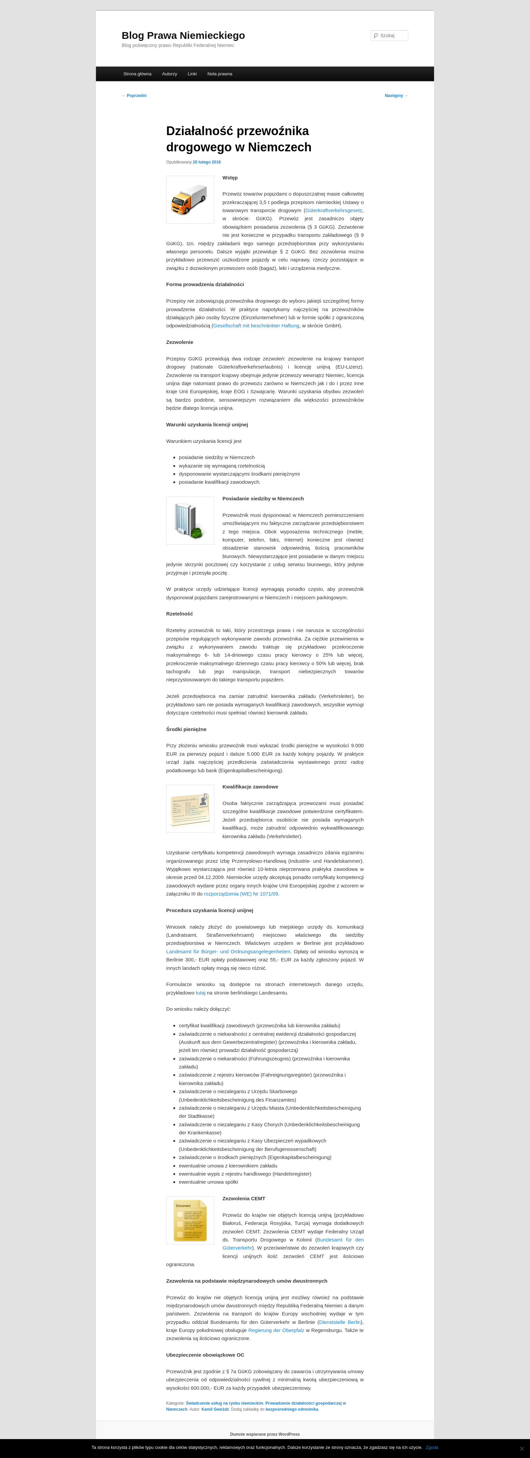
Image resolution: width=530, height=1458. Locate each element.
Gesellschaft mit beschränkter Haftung (256, 325)
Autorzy (169, 73)
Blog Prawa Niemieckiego (183, 35)
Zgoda (432, 1447)
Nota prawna (220, 73)
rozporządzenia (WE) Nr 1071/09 (241, 894)
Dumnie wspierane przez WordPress (265, 1434)
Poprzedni (134, 95)
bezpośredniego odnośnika (292, 1409)
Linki (192, 73)
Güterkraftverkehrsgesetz (334, 210)
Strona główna (137, 73)
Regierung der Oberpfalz (276, 1330)
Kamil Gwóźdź (215, 1409)
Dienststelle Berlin (340, 1322)
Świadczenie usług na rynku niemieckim (224, 1403)
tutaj (200, 993)
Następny (396, 95)
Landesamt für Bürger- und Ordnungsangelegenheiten (228, 951)
